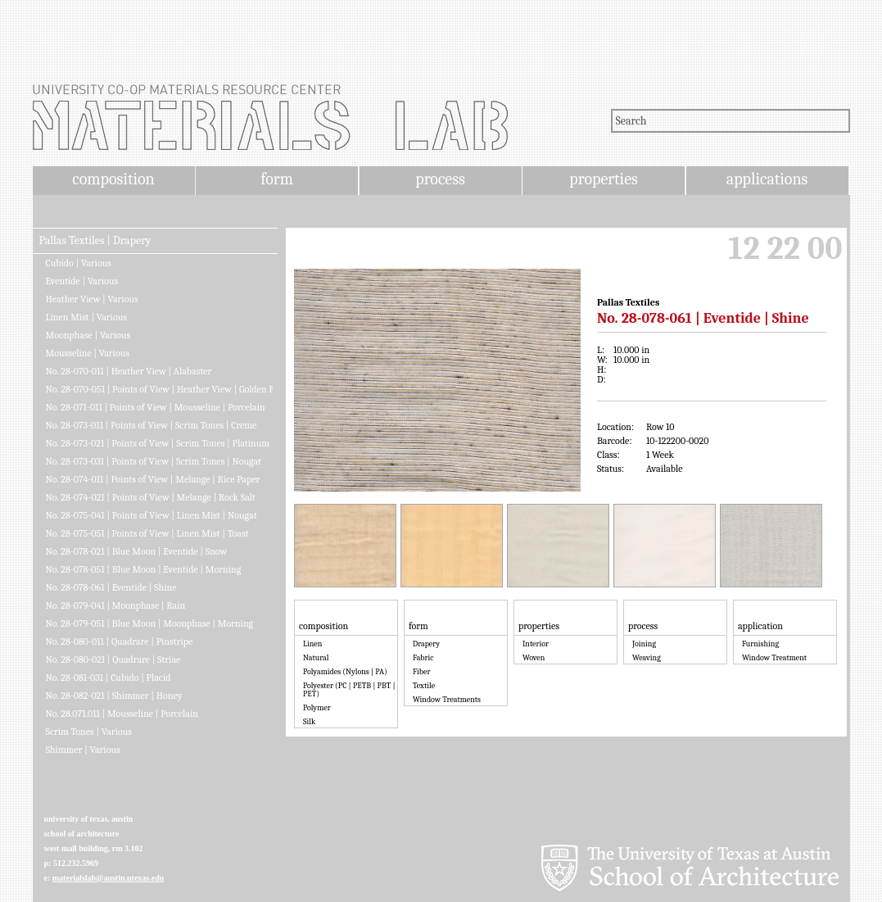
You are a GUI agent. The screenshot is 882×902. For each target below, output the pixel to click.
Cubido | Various (78, 263)
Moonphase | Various (88, 335)
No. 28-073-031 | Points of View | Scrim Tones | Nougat (154, 461)
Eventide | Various (82, 281)
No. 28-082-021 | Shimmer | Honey (114, 695)
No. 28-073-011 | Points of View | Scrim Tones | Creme (151, 425)
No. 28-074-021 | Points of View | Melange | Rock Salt (151, 497)
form (276, 179)
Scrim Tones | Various (89, 731)
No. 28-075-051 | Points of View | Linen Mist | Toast (147, 533)
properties (603, 179)
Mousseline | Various (87, 353)
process (440, 179)
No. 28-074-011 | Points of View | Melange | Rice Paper (153, 479)
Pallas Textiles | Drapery (95, 241)
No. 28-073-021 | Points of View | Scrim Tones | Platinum (158, 443)
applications (767, 179)
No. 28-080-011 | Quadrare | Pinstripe (119, 641)
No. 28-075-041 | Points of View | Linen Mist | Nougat (151, 515)
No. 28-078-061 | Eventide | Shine (111, 587)
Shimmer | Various (83, 749)
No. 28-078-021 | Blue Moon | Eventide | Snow (137, 551)
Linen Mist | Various (86, 317)
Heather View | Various (92, 299)
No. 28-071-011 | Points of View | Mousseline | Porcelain (155, 407)
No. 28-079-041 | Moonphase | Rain (116, 605)
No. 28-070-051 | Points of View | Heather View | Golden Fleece (159, 389)
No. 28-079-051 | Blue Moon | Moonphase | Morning (150, 623)
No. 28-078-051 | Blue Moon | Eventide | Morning (144, 569)
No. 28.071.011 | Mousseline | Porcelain (122, 713)
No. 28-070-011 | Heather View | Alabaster (129, 371)
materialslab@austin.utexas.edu (108, 877)
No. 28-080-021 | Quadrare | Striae (113, 659)
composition (113, 179)
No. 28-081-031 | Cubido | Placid (108, 677)
